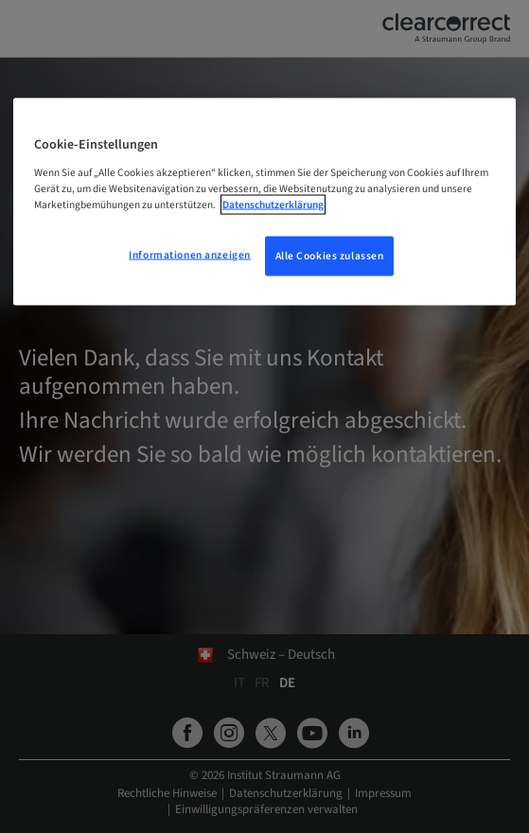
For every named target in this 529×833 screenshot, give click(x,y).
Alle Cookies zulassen (329, 255)
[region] (264, 202)
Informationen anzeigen (190, 254)
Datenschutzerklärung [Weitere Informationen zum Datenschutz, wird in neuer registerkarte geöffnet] (273, 204)
